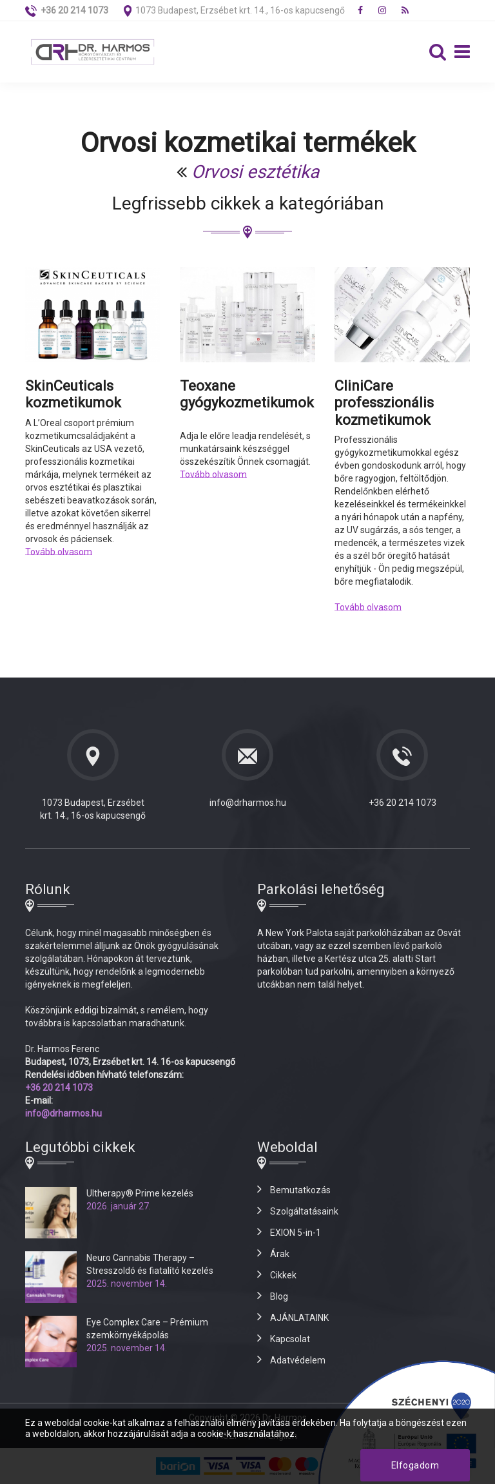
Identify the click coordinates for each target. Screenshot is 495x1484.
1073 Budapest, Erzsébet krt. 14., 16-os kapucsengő (240, 10)
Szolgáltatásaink (304, 1211)
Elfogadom (415, 1465)
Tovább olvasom (58, 552)
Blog (279, 1296)
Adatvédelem (297, 1360)
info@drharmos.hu (247, 802)
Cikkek (283, 1275)
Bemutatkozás (300, 1190)
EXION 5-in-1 (295, 1232)
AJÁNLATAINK (299, 1318)
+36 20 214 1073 (402, 802)
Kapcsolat (290, 1339)
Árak (279, 1254)
